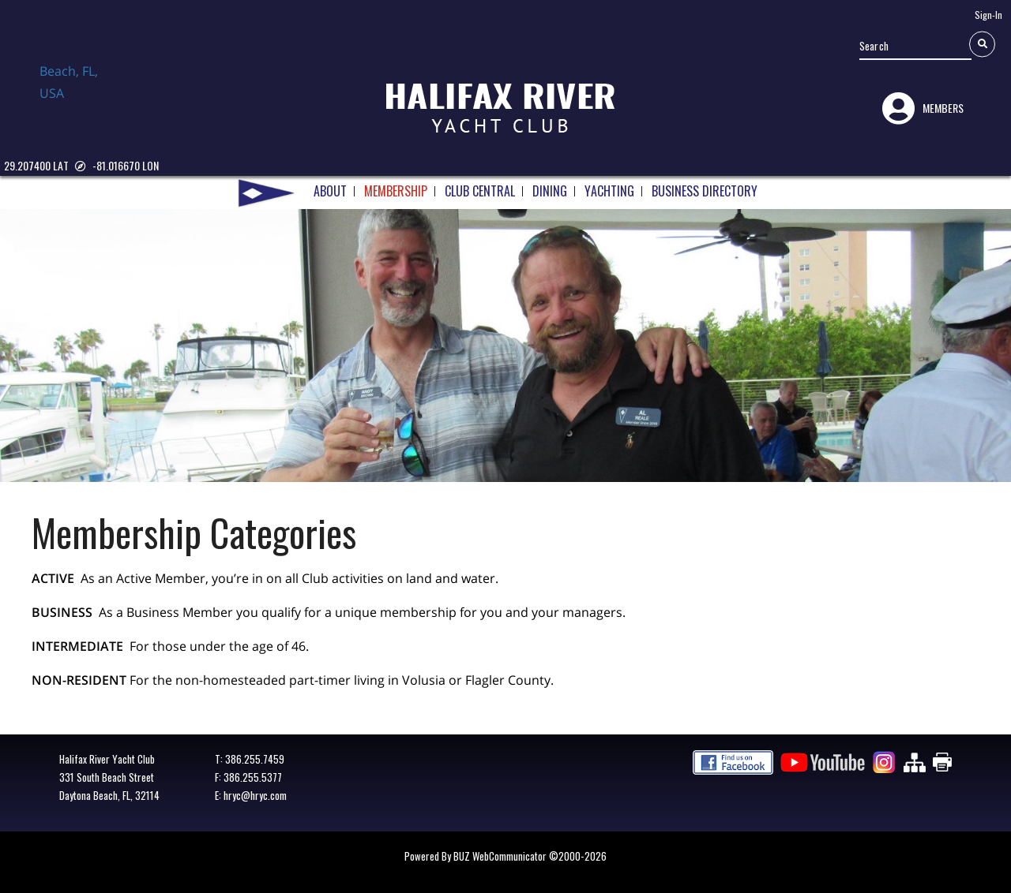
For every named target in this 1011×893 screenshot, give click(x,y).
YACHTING (609, 185)
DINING (549, 185)
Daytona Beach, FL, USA (78, 97)
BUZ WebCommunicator (500, 856)
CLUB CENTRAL (480, 185)
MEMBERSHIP (395, 185)
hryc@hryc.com (255, 795)
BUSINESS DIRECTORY (704, 185)
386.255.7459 (254, 759)
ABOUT (330, 185)
